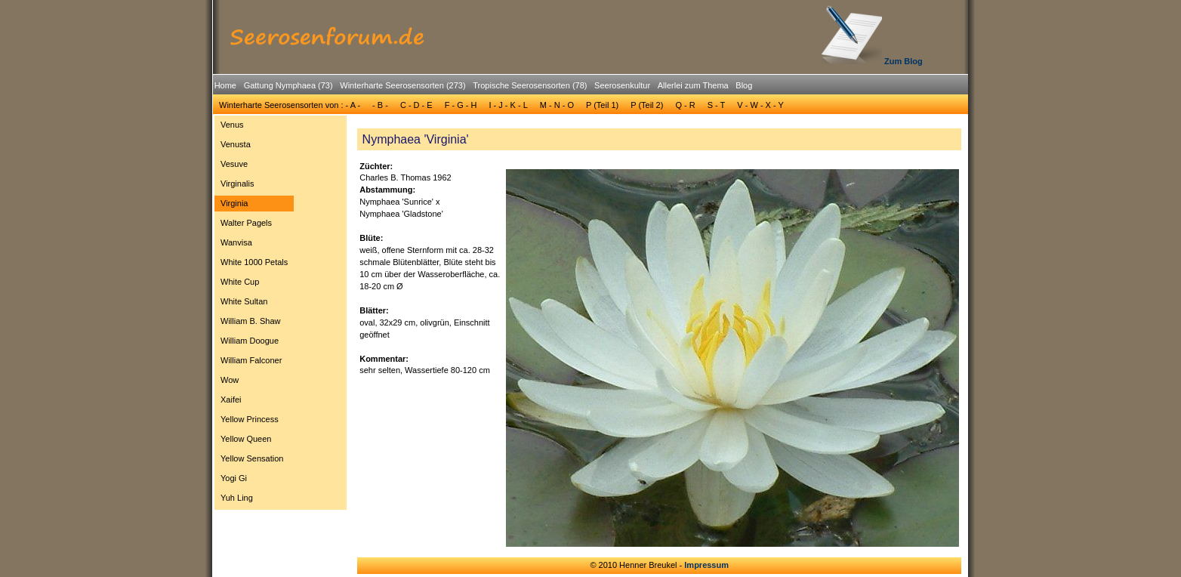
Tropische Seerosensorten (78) (530, 85)
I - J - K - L (508, 105)
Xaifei (231, 399)
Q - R (685, 105)
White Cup (239, 281)
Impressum (706, 564)
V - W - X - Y (760, 105)
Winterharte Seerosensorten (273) (402, 85)
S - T (717, 105)
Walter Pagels (246, 222)
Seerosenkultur (622, 85)
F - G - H (461, 105)
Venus (232, 124)
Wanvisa (236, 242)
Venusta (235, 144)
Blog (743, 85)
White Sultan (243, 301)
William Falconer (251, 360)
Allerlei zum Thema (693, 85)
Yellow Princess (249, 419)
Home (225, 85)
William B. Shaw (250, 321)
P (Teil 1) (602, 105)
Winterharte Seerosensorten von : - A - (289, 105)
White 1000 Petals (254, 262)
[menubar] (483, 87)
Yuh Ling (236, 497)
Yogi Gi (233, 478)
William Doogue (249, 340)
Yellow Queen (245, 438)
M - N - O (557, 105)
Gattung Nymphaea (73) (288, 85)
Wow (229, 379)
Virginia (234, 203)
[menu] (254, 313)
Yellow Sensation (251, 458)
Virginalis (237, 183)
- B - (380, 105)
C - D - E (416, 105)
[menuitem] (225, 86)
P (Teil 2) (647, 105)
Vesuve (234, 163)
